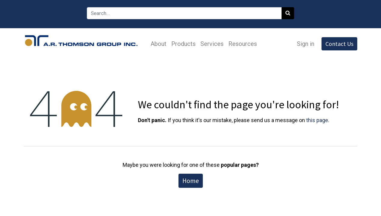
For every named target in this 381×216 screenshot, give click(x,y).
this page (317, 120)
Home (190, 180)
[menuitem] (158, 44)
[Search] (288, 13)
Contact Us (339, 43)
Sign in (305, 43)
